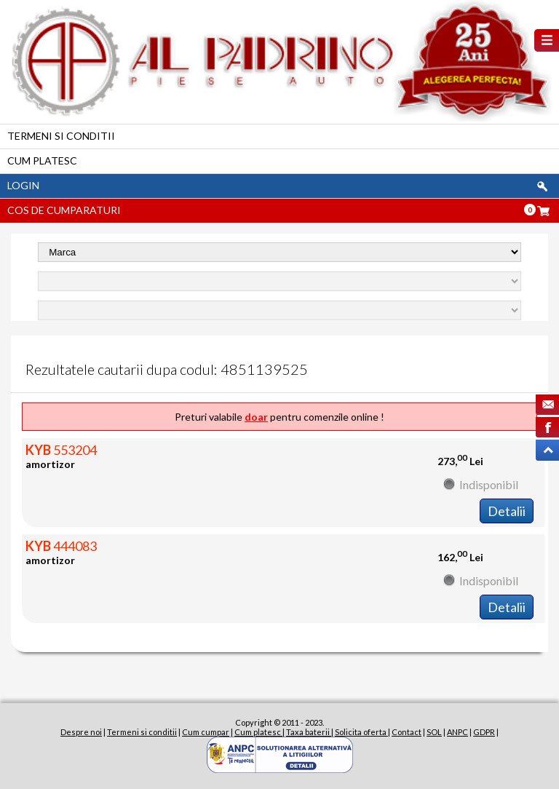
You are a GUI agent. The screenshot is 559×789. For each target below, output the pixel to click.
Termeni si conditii (61, 136)
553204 (61, 450)
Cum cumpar (205, 732)
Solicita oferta (361, 732)
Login (23, 185)
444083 (61, 546)
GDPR (484, 732)
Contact (406, 732)
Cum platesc (42, 160)
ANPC (457, 732)
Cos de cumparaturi (64, 210)
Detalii (507, 511)
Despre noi (81, 732)
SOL (434, 732)
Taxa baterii (308, 732)
